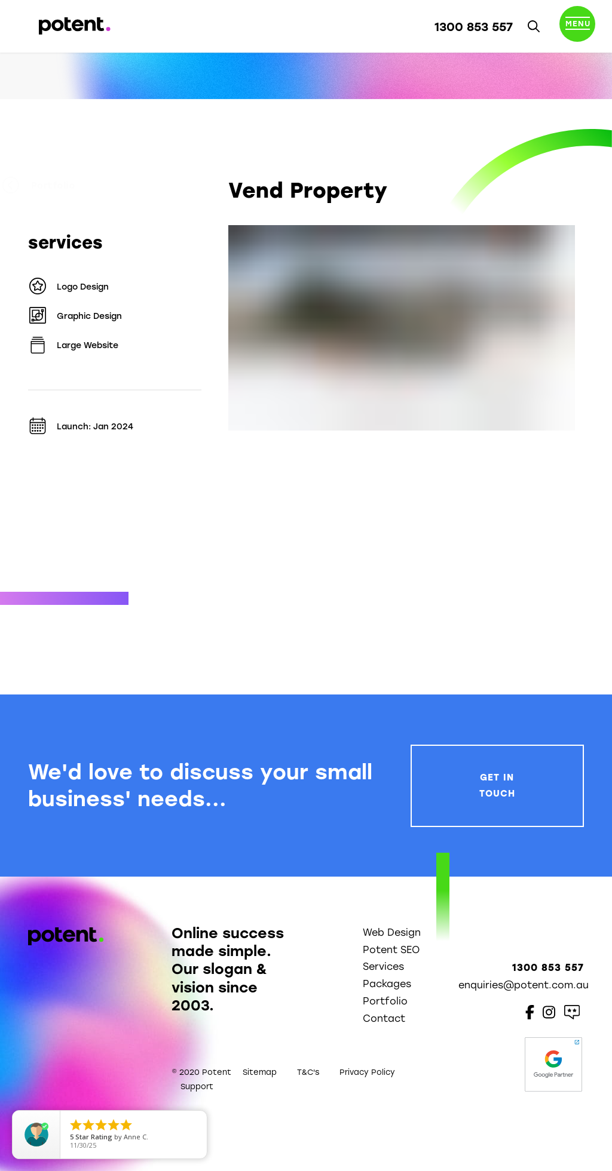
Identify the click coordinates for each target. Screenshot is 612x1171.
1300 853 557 (473, 27)
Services (383, 966)
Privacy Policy (367, 1072)
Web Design (392, 932)
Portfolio (64, 185)
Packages (387, 983)
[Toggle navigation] (577, 26)
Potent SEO (391, 949)
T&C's (308, 1072)
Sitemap (260, 1072)
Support (196, 1086)
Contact (384, 1018)
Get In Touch (497, 785)
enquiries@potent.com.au (523, 985)
